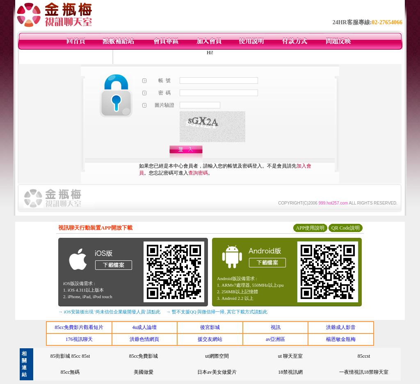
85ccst (364, 356)
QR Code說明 (345, 228)
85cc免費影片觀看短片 (79, 327)
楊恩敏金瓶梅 (341, 339)
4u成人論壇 (144, 327)
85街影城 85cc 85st (70, 356)
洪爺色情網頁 (144, 339)
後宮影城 (210, 327)
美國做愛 (143, 372)
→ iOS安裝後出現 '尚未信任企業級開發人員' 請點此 (109, 311)
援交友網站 (210, 339)
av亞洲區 (275, 339)
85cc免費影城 (143, 356)
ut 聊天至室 (290, 356)
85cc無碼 (70, 372)
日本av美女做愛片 (216, 372)
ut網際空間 (216, 356)
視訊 (276, 327)
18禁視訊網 (290, 372)
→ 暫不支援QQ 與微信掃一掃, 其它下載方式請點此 (216, 311)
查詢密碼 (198, 173)
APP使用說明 (310, 228)
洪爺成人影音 (341, 327)
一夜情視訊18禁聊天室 (363, 372)
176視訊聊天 (79, 339)
